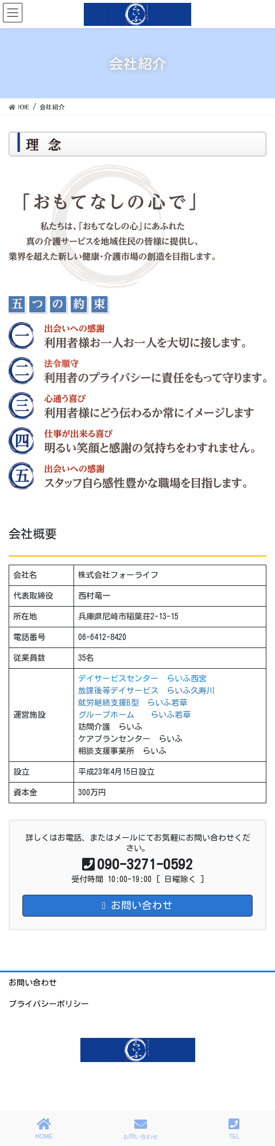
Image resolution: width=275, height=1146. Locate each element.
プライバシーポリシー (49, 1004)
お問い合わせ (33, 983)
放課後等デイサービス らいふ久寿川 (146, 691)
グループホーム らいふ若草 (134, 715)
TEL (233, 1129)
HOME (44, 1129)
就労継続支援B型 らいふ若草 (132, 703)
